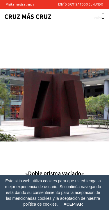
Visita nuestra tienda (20, 4)
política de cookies (40, 204)
